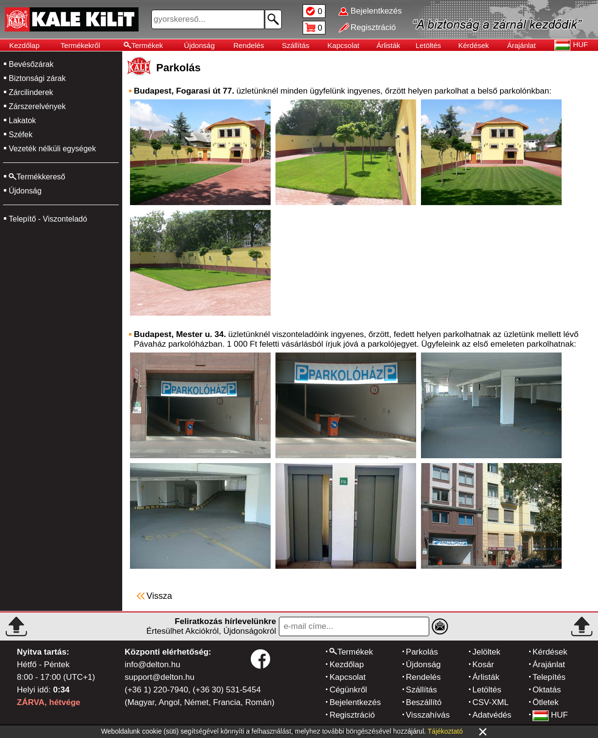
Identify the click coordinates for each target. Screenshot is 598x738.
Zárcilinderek (31, 92)
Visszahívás (428, 715)
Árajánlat (521, 45)
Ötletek (546, 702)
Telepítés (549, 677)
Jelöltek (486, 652)
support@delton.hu (159, 677)
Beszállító (424, 702)
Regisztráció (352, 715)
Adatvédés (491, 715)
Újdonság (199, 45)
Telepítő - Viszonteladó (48, 219)
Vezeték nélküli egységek (52, 148)
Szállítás (295, 45)
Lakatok (22, 120)
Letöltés (428, 45)
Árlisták (388, 45)
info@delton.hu (152, 664)
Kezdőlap (24, 45)
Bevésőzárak (31, 64)
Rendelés (248, 45)
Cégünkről (348, 689)
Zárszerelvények (37, 106)
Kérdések (473, 45)
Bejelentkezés (355, 702)
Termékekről (80, 45)
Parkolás (422, 652)
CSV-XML (490, 702)
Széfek (20, 134)
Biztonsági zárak (37, 78)
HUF (550, 715)
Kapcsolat (343, 45)
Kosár (483, 664)
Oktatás (547, 689)
